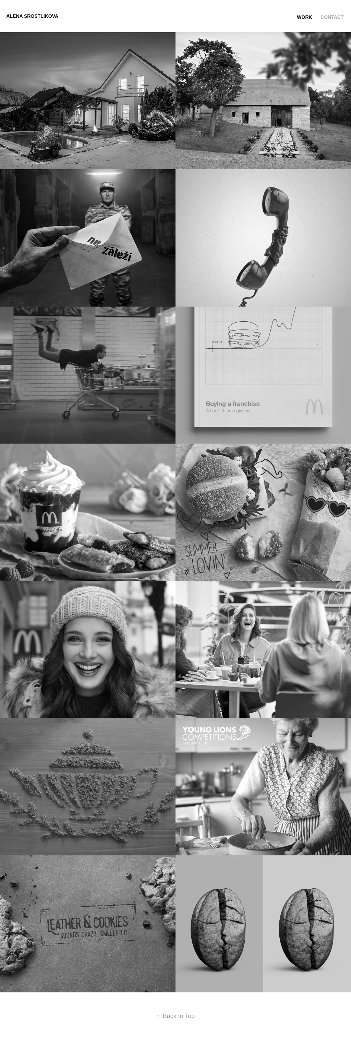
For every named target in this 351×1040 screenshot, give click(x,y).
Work (304, 17)
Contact (331, 17)
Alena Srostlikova (32, 16)
